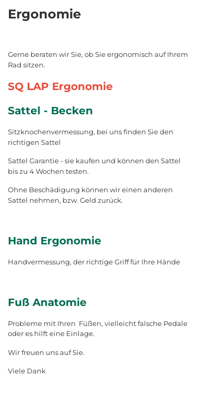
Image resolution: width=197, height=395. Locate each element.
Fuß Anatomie (47, 302)
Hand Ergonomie (54, 240)
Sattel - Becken (50, 110)
